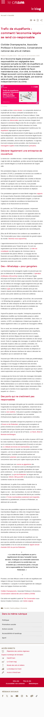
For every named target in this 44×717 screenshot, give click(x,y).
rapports (39, 193)
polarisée (13, 457)
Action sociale (7, 629)
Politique (5, 620)
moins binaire (17, 110)
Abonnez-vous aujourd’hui (17, 239)
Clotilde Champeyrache (9, 591)
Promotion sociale (9, 624)
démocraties (14, 120)
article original (28, 601)
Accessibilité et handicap (12, 633)
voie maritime (10, 412)
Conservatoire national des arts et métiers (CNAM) (18, 594)
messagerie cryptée (7, 146)
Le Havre (33, 432)
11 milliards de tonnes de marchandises (16, 447)
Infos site (16, 681)
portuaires (32, 146)
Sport (4, 638)
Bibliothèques (33, 683)
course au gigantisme (24, 464)
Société (11, 15)
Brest (39, 432)
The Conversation (30, 598)
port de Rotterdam (20, 474)
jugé (8, 289)
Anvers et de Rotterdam (10, 424)
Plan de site (27, 681)
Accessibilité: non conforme (15, 683)
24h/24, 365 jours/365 (16, 477)
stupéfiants (4, 130)
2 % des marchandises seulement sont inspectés (22, 497)
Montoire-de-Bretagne (8, 434)
